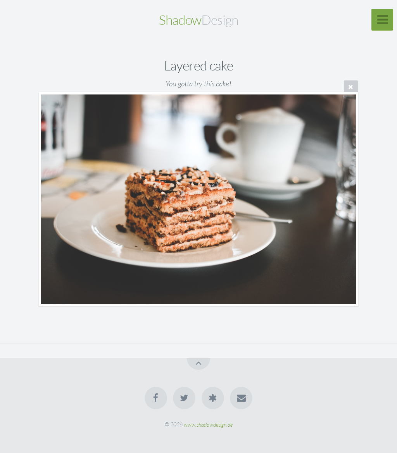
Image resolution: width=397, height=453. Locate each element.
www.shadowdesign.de (208, 424)
